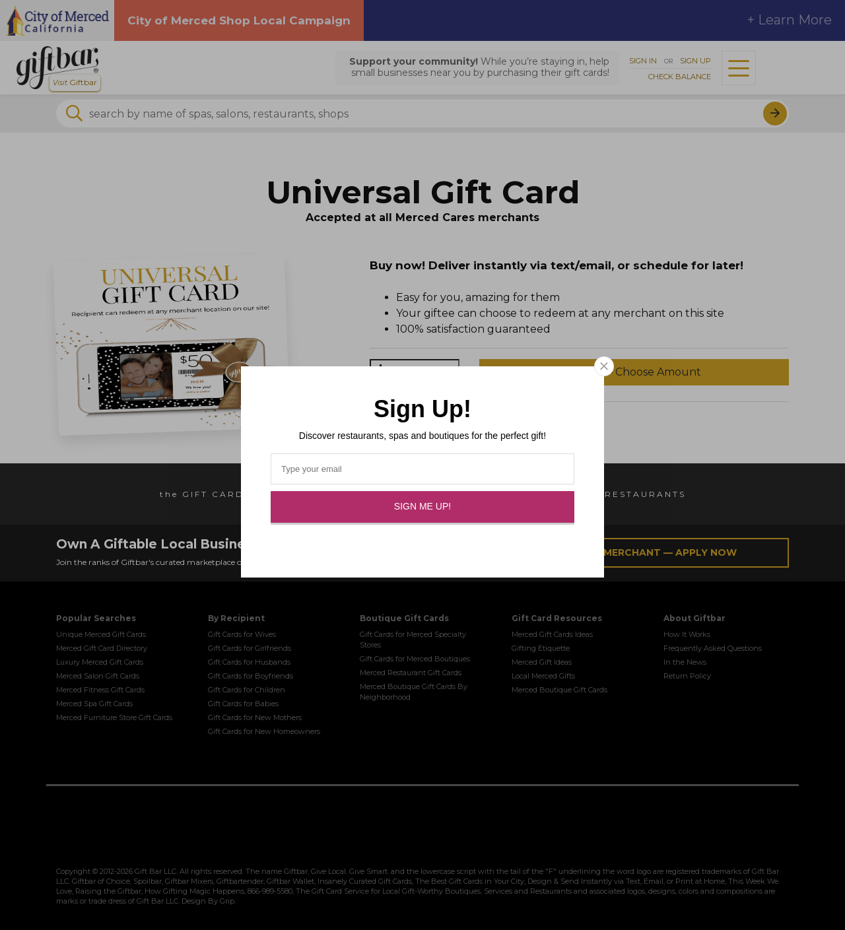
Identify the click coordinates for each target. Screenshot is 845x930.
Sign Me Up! (422, 506)
